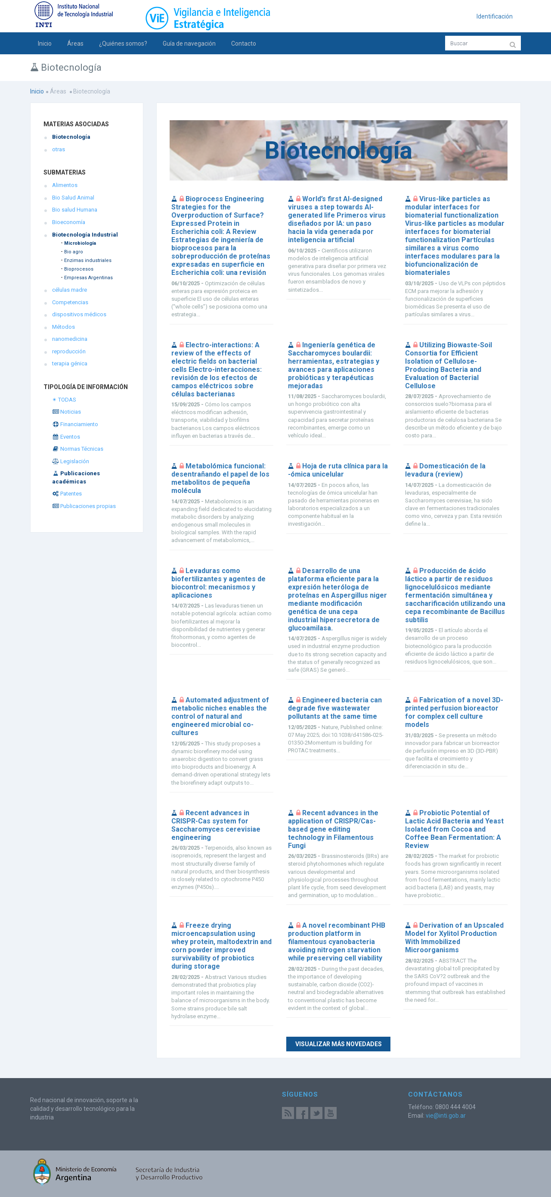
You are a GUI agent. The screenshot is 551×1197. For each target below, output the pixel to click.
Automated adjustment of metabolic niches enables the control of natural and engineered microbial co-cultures (220, 716)
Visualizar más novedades (338, 1044)
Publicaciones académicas (76, 477)
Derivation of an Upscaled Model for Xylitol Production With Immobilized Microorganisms (454, 937)
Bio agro (73, 252)
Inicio (45, 43)
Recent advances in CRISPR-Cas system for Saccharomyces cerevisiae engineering (215, 825)
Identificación (495, 16)
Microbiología (80, 243)
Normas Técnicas (77, 449)
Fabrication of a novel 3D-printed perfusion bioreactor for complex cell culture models (454, 712)
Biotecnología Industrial (85, 234)
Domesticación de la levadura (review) (445, 470)
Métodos (63, 327)
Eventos (66, 436)
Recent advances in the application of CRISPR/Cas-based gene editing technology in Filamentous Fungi (333, 829)
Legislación (70, 461)
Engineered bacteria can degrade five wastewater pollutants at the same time (335, 708)
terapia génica (69, 363)
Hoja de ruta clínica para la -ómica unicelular (338, 470)
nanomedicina (69, 339)
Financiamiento (75, 424)
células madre (69, 290)
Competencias (70, 302)
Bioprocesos (78, 269)
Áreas (75, 43)
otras (58, 149)
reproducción (69, 351)
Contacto (243, 43)
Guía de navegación (189, 43)
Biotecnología (71, 137)
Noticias (66, 411)
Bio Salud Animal (73, 197)
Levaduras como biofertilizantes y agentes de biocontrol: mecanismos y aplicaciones (218, 583)
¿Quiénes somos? (123, 43)
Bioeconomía (68, 222)
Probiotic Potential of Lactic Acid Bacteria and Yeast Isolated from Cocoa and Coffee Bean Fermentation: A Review (454, 829)
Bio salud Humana (74, 209)
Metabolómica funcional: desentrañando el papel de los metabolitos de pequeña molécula (220, 478)
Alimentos (64, 185)
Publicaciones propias (84, 506)
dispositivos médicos (79, 314)
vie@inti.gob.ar (446, 1115)
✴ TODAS (64, 399)
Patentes (67, 493)
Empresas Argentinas (88, 278)
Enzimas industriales (87, 260)
